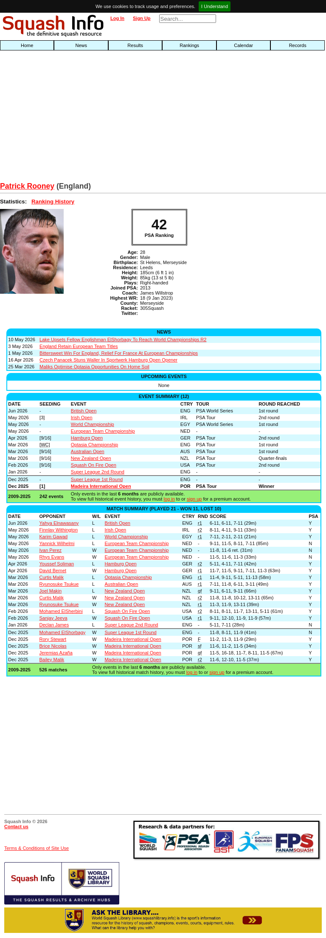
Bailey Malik (52, 659)
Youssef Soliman (56, 563)
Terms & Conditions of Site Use (36, 848)
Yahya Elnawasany (59, 523)
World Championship (92, 424)
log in (168, 498)
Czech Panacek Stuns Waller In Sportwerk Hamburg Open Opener (108, 359)
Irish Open (82, 417)
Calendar (243, 45)
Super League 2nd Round (97, 471)
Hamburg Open (87, 437)
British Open (84, 410)
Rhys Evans (52, 556)
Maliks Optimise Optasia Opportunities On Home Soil (94, 366)
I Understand (214, 6)
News (81, 45)
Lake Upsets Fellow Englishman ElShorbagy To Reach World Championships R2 (122, 339)
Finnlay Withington (58, 529)
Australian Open (87, 451)
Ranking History (52, 201)
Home (27, 45)
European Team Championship (103, 431)
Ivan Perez (50, 550)
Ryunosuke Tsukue (59, 584)
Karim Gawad (53, 536)
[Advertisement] (104, 118)
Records (297, 45)
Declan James (54, 624)
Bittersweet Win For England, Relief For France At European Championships (118, 353)
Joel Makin (50, 590)
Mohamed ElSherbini (61, 611)
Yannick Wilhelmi (57, 543)
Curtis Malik (51, 577)
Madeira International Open (101, 486)
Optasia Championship (94, 444)
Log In (117, 18)
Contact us (16, 826)
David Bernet (53, 570)
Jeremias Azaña (56, 652)
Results (135, 45)
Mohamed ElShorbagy (62, 632)
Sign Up (142, 18)
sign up (194, 498)
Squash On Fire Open (93, 465)
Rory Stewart (53, 639)
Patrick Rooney (27, 186)
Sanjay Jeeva (53, 618)
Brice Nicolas (53, 646)
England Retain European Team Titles (78, 346)
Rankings (189, 45)
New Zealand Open (91, 458)
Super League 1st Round (97, 479)
